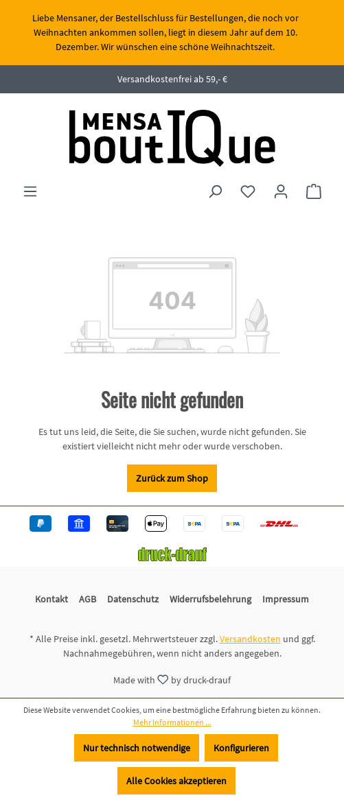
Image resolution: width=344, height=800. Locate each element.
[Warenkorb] (313, 191)
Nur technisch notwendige (136, 748)
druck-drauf (207, 679)
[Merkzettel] (247, 191)
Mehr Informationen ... (172, 722)
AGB (87, 599)
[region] (172, 32)
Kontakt (51, 599)
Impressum (285, 599)
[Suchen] (214, 191)
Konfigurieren (241, 748)
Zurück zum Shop (172, 478)
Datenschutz (133, 599)
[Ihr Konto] (280, 191)
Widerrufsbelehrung (210, 599)
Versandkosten (250, 639)
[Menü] (30, 191)
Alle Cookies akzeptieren (176, 781)
